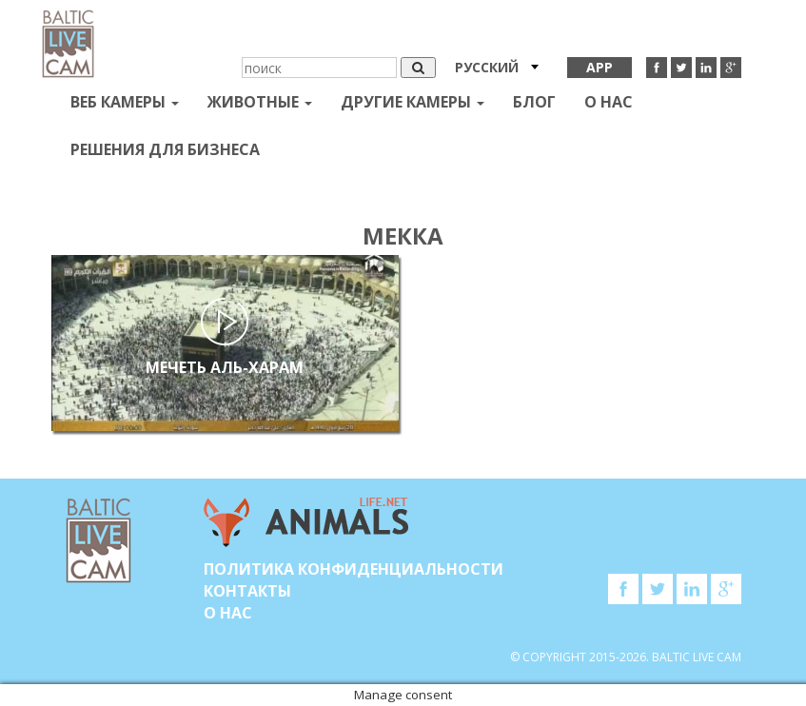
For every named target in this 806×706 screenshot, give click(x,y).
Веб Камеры (124, 101)
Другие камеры (412, 101)
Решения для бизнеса (165, 149)
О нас (608, 101)
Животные (259, 101)
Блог (534, 101)
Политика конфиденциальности (353, 569)
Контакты (247, 590)
